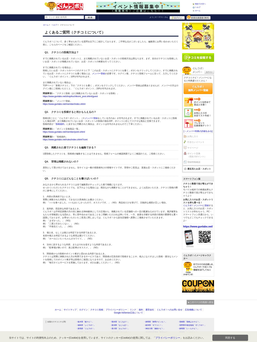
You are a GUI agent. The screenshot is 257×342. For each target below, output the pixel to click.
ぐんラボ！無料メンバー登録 (198, 88)
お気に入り (192, 136)
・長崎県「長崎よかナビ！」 (189, 322)
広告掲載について (193, 309)
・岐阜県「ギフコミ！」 (153, 325)
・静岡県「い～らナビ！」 (188, 329)
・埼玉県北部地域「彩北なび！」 (157, 332)
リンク (133, 309)
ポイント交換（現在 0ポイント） (196, 155)
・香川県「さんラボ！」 (119, 329)
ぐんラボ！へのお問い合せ (169, 309)
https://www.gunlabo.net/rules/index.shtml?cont (65, 139)
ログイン (177, 17)
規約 (141, 309)
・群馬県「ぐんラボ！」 (85, 329)
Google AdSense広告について (128, 312)
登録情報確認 (193, 162)
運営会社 (149, 309)
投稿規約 (60, 124)
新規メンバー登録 (199, 17)
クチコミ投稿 (96, 309)
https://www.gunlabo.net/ (198, 226)
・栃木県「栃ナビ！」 (85, 322)
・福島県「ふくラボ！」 (85, 325)
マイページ (192, 148)
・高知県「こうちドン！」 (188, 332)
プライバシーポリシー (116, 309)
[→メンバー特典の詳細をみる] (198, 131)
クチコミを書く (198, 57)
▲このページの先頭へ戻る (200, 302)
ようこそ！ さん (159, 17)
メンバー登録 (98, 73)
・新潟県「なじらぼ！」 (119, 325)
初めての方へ (200, 4)
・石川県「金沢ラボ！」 (85, 332)
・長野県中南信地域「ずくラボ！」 (192, 325)
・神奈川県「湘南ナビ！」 (154, 329)
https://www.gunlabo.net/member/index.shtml (64, 104)
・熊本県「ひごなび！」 (119, 322)
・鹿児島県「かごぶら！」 (120, 332)
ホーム (197, 11)
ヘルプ (197, 7)
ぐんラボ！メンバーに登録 (196, 205)
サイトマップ (70, 309)
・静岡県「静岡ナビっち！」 (155, 322)
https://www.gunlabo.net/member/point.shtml (64, 132)
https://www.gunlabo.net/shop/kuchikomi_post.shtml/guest (70, 96)
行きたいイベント (196, 142)
